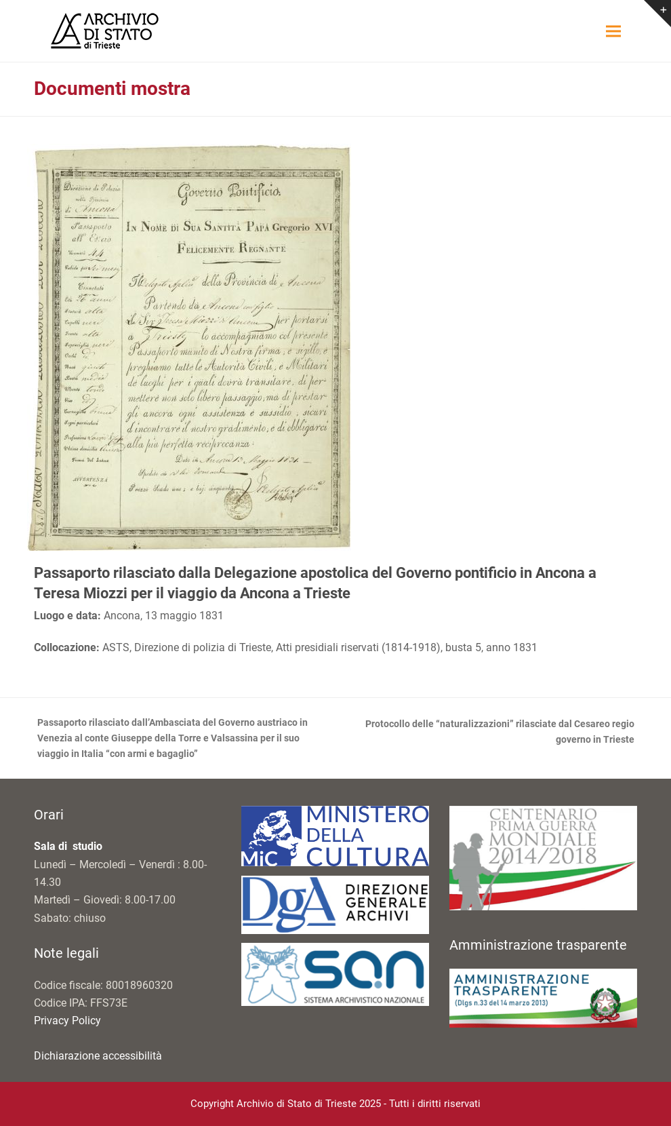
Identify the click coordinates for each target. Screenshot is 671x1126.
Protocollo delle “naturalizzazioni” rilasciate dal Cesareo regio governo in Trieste (492, 733)
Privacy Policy (67, 1020)
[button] (613, 31)
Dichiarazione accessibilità (98, 1055)
